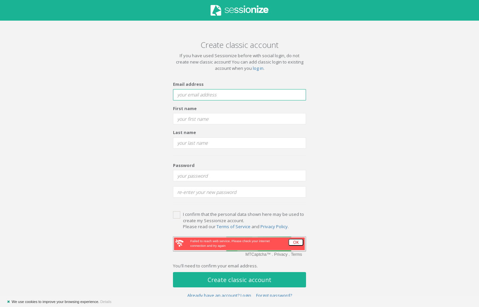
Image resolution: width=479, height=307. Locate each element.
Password (184, 165)
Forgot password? (274, 295)
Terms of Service (233, 227)
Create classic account (239, 280)
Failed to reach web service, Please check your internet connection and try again (230, 243)
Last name (184, 132)
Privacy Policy (274, 227)
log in (258, 68)
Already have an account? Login (219, 295)
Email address (188, 84)
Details (105, 302)
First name (185, 108)
